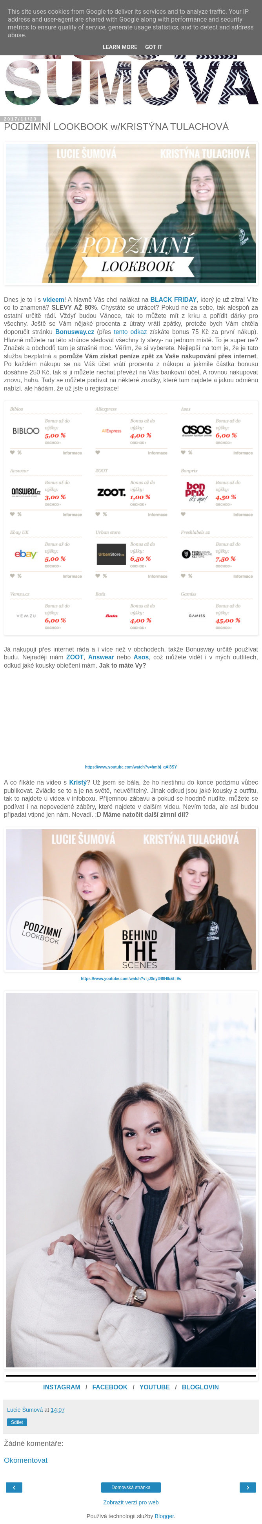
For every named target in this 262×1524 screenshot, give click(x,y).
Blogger (164, 1516)
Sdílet (17, 1422)
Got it (153, 47)
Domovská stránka (130, 1487)
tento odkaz (130, 332)
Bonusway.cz (74, 332)
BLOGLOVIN (200, 1387)
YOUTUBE (155, 1387)
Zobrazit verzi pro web (131, 1502)
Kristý (78, 782)
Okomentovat (25, 1460)
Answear (101, 657)
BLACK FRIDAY (174, 299)
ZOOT (75, 657)
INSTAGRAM (61, 1387)
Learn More (120, 47)
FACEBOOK (109, 1387)
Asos (141, 657)
